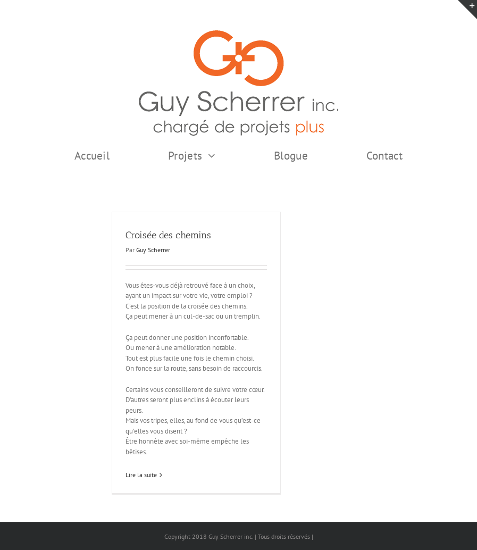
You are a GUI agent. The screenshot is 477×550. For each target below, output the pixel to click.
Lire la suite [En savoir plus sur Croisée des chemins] (141, 475)
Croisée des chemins (168, 235)
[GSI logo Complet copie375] (238, 33)
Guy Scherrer (153, 250)
